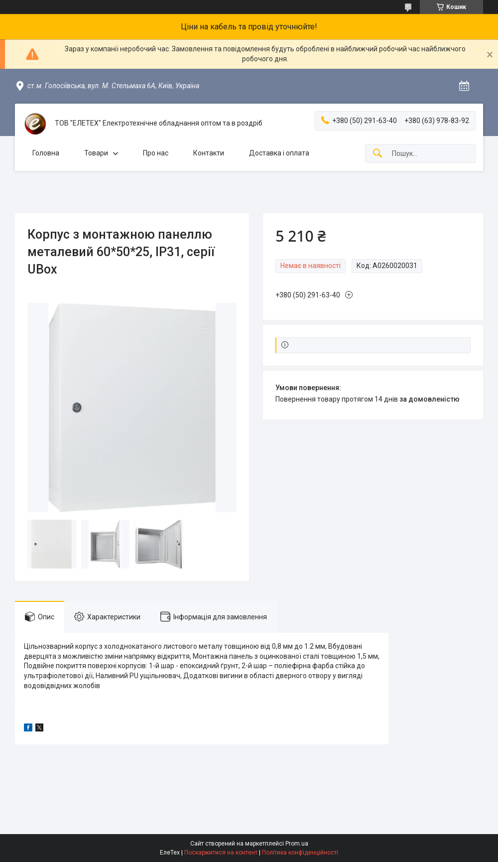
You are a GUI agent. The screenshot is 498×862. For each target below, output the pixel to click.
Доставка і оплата (279, 153)
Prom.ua (296, 843)
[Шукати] (377, 153)
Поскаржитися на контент (220, 852)
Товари (96, 153)
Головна (45, 153)
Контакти (208, 153)
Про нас (155, 153)
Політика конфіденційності (300, 852)
